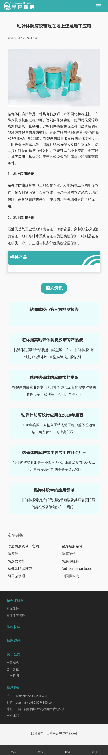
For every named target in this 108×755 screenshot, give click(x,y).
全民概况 (13, 662)
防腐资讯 (14, 640)
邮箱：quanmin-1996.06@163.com (30, 702)
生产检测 (13, 676)
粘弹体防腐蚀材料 (32, 132)
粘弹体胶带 (15, 600)
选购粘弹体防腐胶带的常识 (53, 377)
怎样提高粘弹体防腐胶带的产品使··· (54, 340)
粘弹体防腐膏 (16, 615)
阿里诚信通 (16, 576)
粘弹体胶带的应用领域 (54, 490)
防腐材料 (14, 627)
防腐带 (13, 554)
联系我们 (14, 687)
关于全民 (14, 654)
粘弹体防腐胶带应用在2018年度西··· (54, 415)
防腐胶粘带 (16, 561)
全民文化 (13, 669)
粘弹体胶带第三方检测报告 (53, 309)
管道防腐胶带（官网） (25, 546)
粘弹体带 (13, 609)
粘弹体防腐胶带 (20, 114)
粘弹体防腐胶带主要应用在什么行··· (54, 453)
